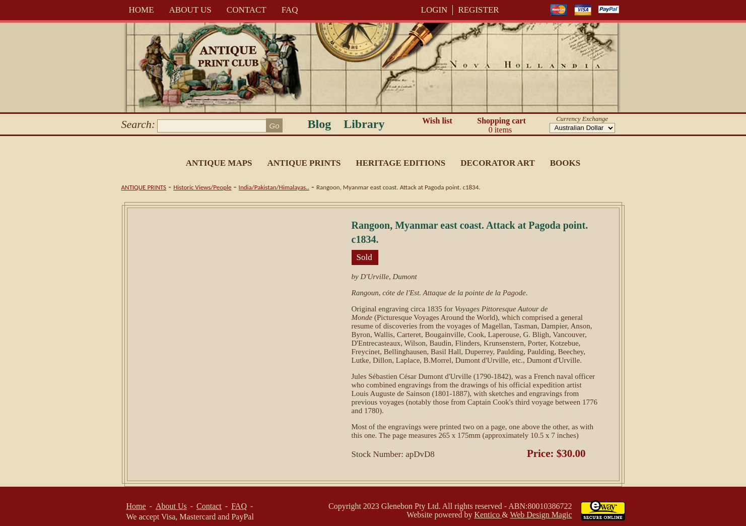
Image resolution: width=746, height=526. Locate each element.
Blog (319, 123)
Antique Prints (304, 163)
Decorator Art (497, 163)
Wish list (437, 120)
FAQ (290, 10)
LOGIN (434, 10)
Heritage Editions (400, 163)
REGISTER (478, 10)
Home (141, 10)
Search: (138, 124)
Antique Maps (219, 163)
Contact (246, 10)
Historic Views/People (202, 187)
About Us (190, 10)
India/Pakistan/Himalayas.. (274, 187)
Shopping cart (501, 125)
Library (364, 123)
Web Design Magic (541, 514)
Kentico (488, 514)
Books (565, 163)
